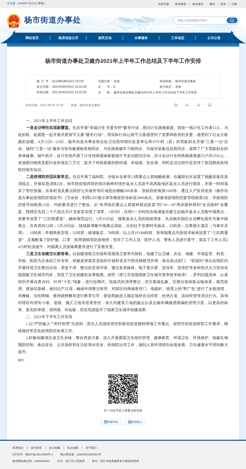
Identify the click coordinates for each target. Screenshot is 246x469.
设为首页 (36, 447)
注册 (234, 4)
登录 (223, 4)
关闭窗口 (135, 421)
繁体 (212, 4)
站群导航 (163, 4)
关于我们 (91, 447)
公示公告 (214, 38)
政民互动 (104, 38)
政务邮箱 (180, 4)
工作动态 (177, 38)
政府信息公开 (68, 38)
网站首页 (32, 38)
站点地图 (72, 447)
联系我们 (18, 447)
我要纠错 (111, 421)
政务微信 (197, 4)
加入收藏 (54, 447)
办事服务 (141, 38)
